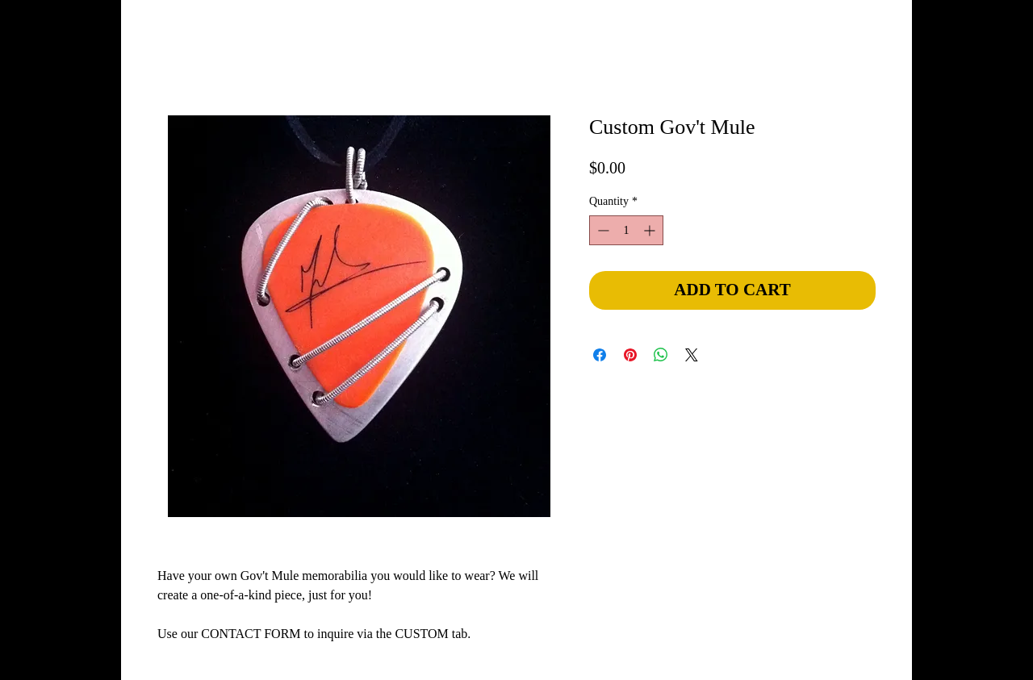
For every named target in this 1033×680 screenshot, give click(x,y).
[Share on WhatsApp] (661, 355)
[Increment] (651, 230)
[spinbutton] (626, 230)
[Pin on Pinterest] (630, 355)
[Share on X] (691, 355)
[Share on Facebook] (599, 355)
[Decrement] (602, 230)
